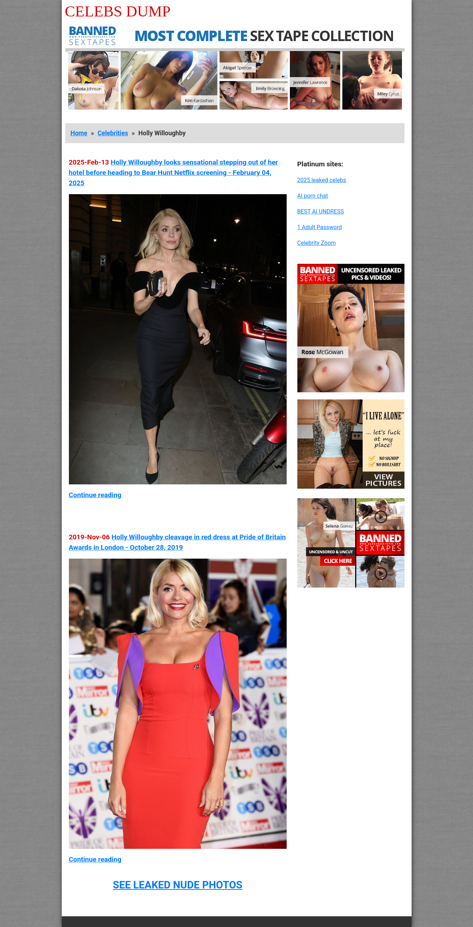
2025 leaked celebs (321, 180)
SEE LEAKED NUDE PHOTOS (177, 885)
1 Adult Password (319, 227)
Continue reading (95, 495)
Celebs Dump (118, 11)
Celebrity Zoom (316, 243)
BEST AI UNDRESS (320, 211)
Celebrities (112, 133)
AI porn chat (312, 195)
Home (79, 133)
